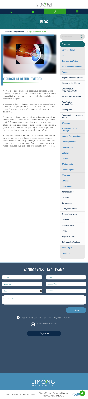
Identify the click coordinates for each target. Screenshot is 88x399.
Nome (6, 278)
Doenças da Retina (70, 61)
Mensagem (8, 298)
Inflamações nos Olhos (72, 136)
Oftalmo (65, 158)
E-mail (49, 278)
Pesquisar (67, 37)
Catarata (65, 197)
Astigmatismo (68, 192)
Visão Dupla (67, 248)
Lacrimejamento (69, 142)
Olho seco (66, 175)
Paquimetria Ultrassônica (67, 103)
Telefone (7, 284)
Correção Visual (17, 32)
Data (5, 291)
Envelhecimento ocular (72, 67)
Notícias (65, 153)
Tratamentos (67, 186)
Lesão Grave (67, 147)
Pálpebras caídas (69, 236)
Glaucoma (66, 123)
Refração (65, 181)
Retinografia (67, 110)
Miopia (64, 231)
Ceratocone (67, 203)
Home (7, 32)
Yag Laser (66, 253)
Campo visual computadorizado (69, 90)
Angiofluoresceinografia (72, 78)
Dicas (64, 55)
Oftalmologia (67, 164)
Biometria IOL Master (71, 83)
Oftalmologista (68, 170)
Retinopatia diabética (71, 242)
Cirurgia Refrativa (69, 209)
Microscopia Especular (71, 96)
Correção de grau (69, 214)
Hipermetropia (68, 225)
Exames (65, 72)
